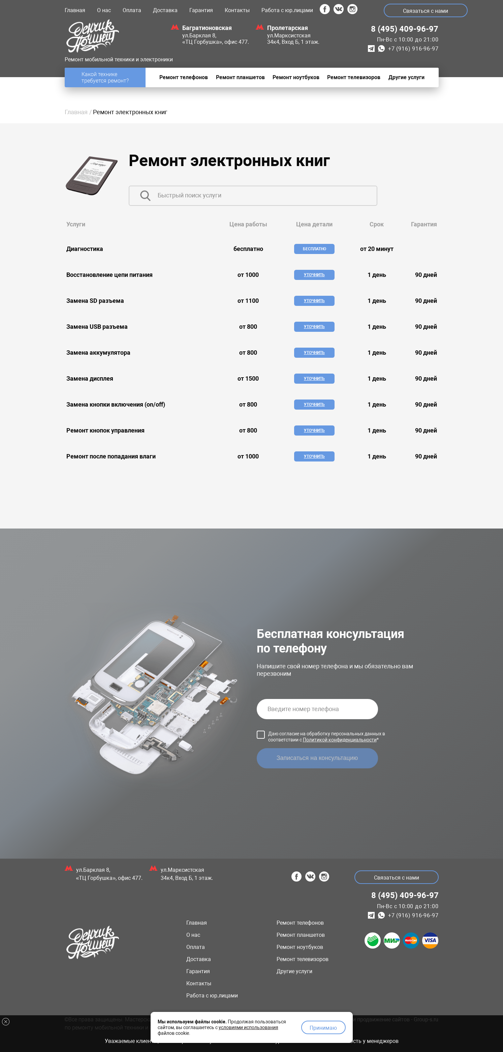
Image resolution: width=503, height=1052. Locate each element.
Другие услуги (294, 971)
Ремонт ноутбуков (300, 947)
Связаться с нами (426, 11)
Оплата (132, 10)
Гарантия (201, 10)
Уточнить (314, 275)
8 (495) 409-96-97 (404, 29)
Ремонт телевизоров (302, 959)
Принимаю (323, 1027)
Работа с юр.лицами (287, 10)
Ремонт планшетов (301, 935)
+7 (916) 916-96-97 (413, 48)
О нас (104, 10)
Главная (75, 10)
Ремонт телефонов (300, 923)
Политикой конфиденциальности (340, 739)
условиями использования (248, 1026)
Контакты (237, 10)
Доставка (165, 10)
